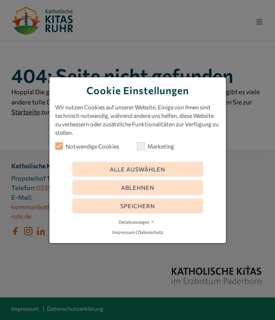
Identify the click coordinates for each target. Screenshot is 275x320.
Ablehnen (137, 187)
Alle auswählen (137, 169)
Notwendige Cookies (87, 146)
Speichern (137, 206)
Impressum (123, 232)
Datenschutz (150, 232)
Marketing (155, 146)
